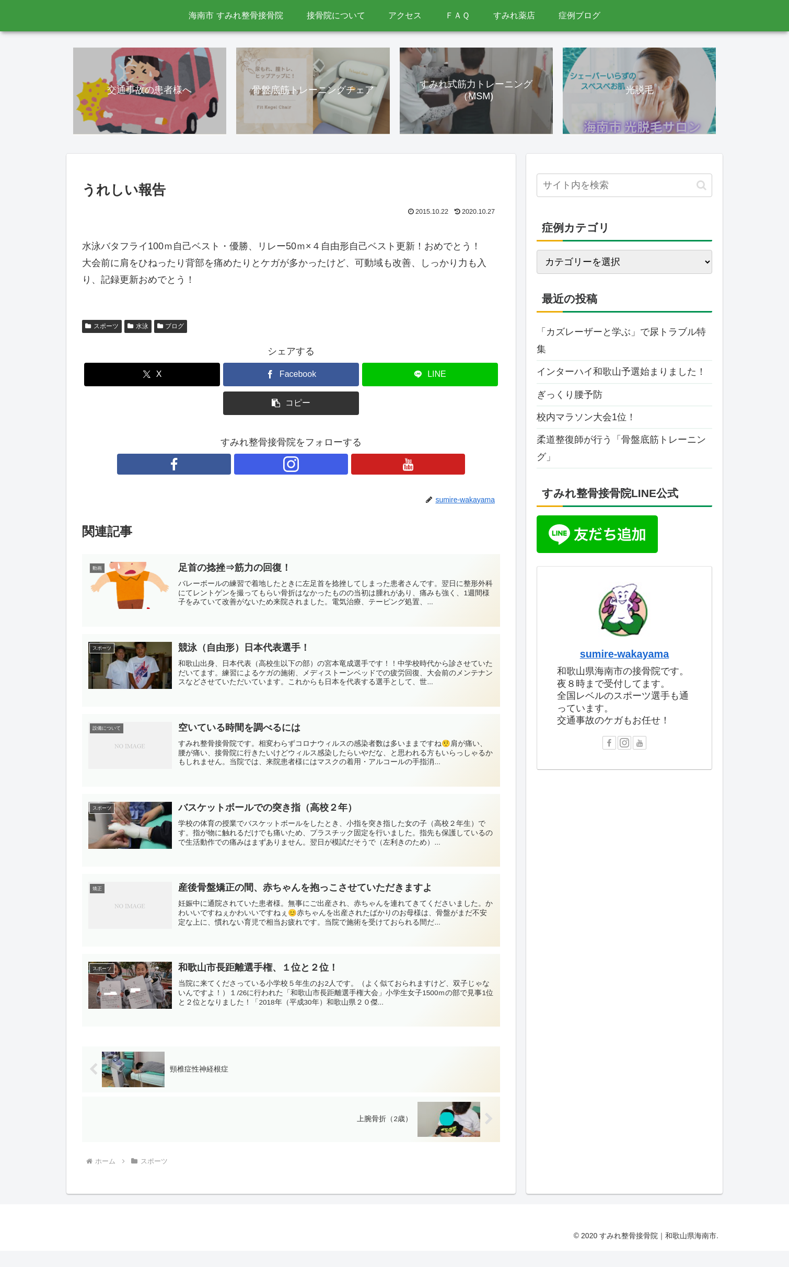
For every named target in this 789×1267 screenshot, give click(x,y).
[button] (291, 405)
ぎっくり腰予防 (569, 395)
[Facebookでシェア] (291, 376)
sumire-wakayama (624, 655)
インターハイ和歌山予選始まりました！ (621, 373)
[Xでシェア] (152, 376)
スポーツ (102, 327)
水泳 (137, 327)
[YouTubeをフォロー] (315, 465)
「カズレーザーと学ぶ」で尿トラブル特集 (621, 341)
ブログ (170, 327)
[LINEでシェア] (430, 376)
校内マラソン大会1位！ (586, 418)
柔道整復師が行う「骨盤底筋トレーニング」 (621, 449)
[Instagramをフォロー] (291, 465)
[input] (624, 187)
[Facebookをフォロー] (267, 465)
